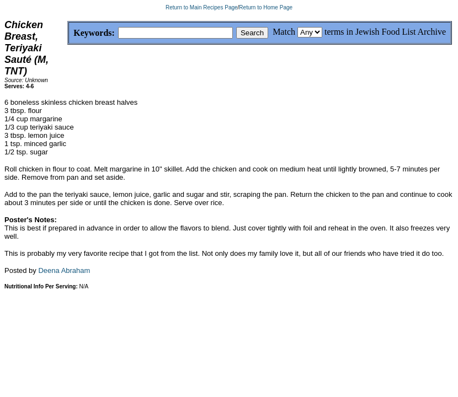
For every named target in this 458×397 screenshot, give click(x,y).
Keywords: (67, 33)
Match (284, 31)
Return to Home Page (265, 7)
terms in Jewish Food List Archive (385, 31)
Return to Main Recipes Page (202, 7)
